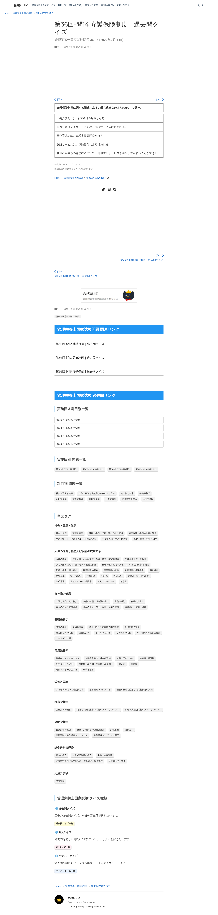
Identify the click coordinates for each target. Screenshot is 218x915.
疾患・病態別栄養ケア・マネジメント (143, 709)
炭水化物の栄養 (132, 627)
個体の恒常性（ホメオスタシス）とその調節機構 (125, 564)
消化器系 (154, 570)
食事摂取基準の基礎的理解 (98, 658)
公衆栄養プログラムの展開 (106, 735)
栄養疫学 (129, 730)
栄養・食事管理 (104, 755)
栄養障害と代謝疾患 (134, 570)
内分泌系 (91, 576)
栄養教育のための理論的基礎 (70, 689)
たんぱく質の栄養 (64, 632)
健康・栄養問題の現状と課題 (90, 730)
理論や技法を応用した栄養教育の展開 (135, 689)
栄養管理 (60, 781)
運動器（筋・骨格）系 (138, 576)
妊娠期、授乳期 (146, 658)
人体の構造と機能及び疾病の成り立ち (97, 493)
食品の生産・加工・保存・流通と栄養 (101, 607)
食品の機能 (119, 601)
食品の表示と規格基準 (66, 607)
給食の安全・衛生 (117, 761)
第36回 (79, 47)
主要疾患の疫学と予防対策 (115, 539)
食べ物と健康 (127, 493)
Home (6, 13)
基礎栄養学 (144, 493)
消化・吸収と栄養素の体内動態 (104, 627)
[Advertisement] (109, 73)
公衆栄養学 (111, 499)
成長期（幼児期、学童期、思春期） (96, 664)
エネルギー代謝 (63, 638)
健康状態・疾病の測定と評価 (142, 533)
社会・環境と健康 (66, 47)
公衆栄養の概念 (63, 730)
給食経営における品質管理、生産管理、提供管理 (79, 761)
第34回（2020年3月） (69, 435)
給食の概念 (61, 755)
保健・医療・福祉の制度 (145, 539)
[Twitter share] (103, 189)
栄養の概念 (61, 627)
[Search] (198, 5)
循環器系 (60, 576)
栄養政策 (114, 730)
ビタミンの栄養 (102, 632)
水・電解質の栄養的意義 (148, 632)
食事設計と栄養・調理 (135, 607)
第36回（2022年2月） (69, 419)
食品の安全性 (137, 601)
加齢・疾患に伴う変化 (66, 570)
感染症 (123, 581)
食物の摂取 (78, 627)
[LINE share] (109, 189)
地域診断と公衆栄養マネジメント (72, 735)
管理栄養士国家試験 (22, 13)
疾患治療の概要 (111, 570)
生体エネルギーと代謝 (135, 559)
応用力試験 (148, 499)
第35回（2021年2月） (69, 427)
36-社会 (88, 47)
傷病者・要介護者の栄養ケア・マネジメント (98, 709)
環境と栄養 (88, 669)
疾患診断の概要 (90, 570)
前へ (58, 99)
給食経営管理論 (129, 499)
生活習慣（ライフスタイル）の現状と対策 (76, 539)
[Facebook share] (114, 189)
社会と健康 (61, 533)
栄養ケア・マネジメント (67, 658)
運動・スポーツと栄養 (66, 669)
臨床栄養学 (94, 499)
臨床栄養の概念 (63, 709)
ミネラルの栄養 (123, 632)
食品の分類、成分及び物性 (96, 601)
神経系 (104, 576)
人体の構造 (61, 559)
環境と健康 (78, 533)
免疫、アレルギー (105, 581)
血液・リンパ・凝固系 (81, 581)
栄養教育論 (78, 499)
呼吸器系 (118, 576)
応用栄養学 (61, 499)
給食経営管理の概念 (82, 755)
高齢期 (134, 664)
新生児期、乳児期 (64, 664)
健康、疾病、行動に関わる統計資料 (106, 533)
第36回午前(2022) (44, 13)
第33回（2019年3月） (69, 443)
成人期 (122, 664)
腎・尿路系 (75, 576)
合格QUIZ (21, 5)
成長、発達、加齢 (125, 658)
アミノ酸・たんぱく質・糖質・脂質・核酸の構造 (96, 559)
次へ (159, 99)
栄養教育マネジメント (100, 689)
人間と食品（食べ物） (66, 601)
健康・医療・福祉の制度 (67, 316)
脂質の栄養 (84, 632)
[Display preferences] (203, 5)
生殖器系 (60, 581)
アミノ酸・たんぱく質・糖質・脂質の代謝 (76, 564)
